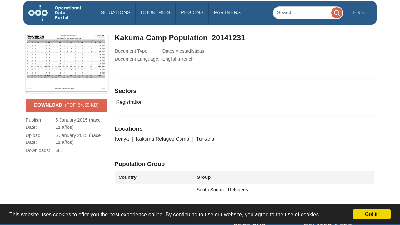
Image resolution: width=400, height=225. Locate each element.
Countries (155, 12)
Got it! (372, 214)
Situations (116, 12)
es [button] (357, 12)
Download (66, 105)
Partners (227, 12)
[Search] (308, 12)
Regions (192, 12)
